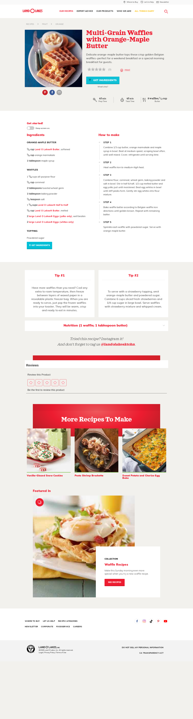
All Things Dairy (144, 11)
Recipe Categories (67, 621)
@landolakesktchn (118, 344)
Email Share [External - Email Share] (59, 92)
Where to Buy (32, 621)
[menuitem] (66, 11)
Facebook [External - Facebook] (52, 92)
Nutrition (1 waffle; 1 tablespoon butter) (114, 326)
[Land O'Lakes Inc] (50, 647)
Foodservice (63, 627)
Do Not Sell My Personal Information (143, 648)
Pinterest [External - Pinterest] (45, 92)
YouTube (165, 621)
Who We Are (124, 11)
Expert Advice (85, 11)
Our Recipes (66, 11)
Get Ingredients (102, 80)
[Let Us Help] (147, 2)
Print (125, 70)
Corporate (47, 627)
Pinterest (158, 621)
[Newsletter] (162, 2)
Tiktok (151, 621)
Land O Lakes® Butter (47, 149)
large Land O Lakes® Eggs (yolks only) (50, 216)
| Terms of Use (60, 652)
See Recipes (114, 582)
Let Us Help (49, 621)
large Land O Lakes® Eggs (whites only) (51, 222)
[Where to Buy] (131, 2)
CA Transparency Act (151, 653)
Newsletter (31, 627)
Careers (77, 627)
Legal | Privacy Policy (47, 652)
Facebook (137, 621)
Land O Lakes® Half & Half (53, 205)
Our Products (104, 11)
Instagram (144, 621)
